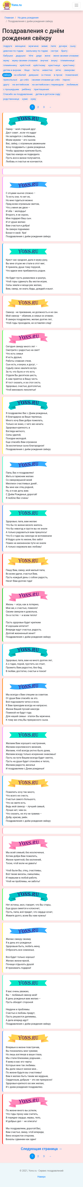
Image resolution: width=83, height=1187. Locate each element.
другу (6, 84)
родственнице (11, 99)
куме (25, 99)
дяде (39, 55)
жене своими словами (66, 55)
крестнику (68, 65)
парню (66, 79)
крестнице (54, 65)
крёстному (39, 65)
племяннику (10, 65)
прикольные (10, 79)
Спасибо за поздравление (18, 94)
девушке (34, 75)
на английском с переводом (48, 84)
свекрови (69, 70)
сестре (54, 50)
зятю (58, 70)
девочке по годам (13, 50)
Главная (9, 17)
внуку (54, 60)
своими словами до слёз (46, 79)
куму (33, 99)
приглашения (41, 89)
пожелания (71, 75)
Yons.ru (12, 5)
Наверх (41, 1176)
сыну (73, 46)
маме (45, 46)
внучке (44, 60)
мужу (6, 60)
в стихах (46, 75)
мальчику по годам (37, 50)
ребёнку (26, 89)
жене (47, 55)
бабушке (8, 55)
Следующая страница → (41, 1149)
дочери (63, 46)
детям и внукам (12, 70)
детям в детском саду (48, 94)
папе (53, 46)
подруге (7, 46)
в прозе (58, 75)
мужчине (34, 46)
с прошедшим (11, 89)
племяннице (67, 60)
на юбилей (20, 75)
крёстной (25, 65)
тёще (27, 70)
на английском (20, 84)
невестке (47, 70)
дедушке (21, 55)
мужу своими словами (24, 60)
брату (64, 50)
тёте (31, 55)
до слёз (24, 79)
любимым (72, 84)
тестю (36, 70)
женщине (20, 46)
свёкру (7, 75)
